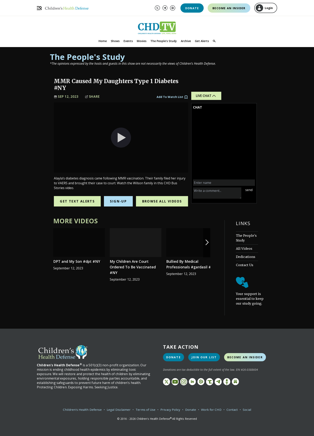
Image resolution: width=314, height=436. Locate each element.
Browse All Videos (162, 201)
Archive (186, 41)
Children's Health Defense (80, 409)
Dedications (245, 257)
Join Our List (204, 357)
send (249, 190)
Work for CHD (212, 409)
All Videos (244, 249)
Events (128, 41)
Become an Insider (229, 8)
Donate (192, 8)
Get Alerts (202, 41)
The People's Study (163, 41)
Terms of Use (145, 409)
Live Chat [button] (206, 95)
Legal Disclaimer (117, 409)
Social (249, 409)
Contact (234, 409)
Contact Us (244, 265)
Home (103, 41)
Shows (115, 41)
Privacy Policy (170, 409)
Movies (141, 41)
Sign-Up (118, 201)
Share (92, 97)
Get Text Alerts (77, 201)
